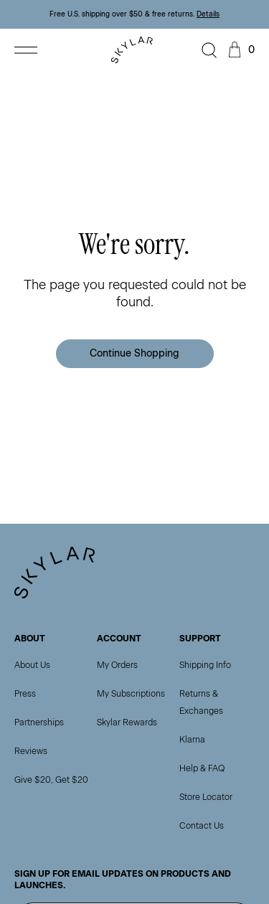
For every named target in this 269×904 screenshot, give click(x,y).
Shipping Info (205, 665)
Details (208, 14)
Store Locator (205, 797)
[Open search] (209, 50)
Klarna (192, 740)
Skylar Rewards (127, 722)
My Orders (117, 665)
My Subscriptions (131, 694)
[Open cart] (239, 50)
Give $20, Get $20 (51, 780)
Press (25, 694)
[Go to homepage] (135, 50)
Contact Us (201, 826)
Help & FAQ (202, 768)
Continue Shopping (134, 353)
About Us (32, 665)
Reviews (30, 751)
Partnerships (39, 722)
